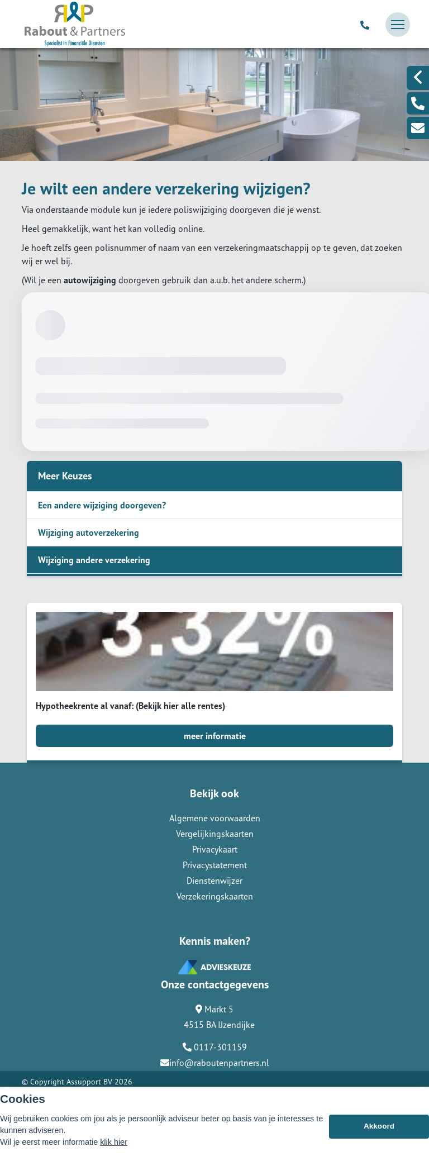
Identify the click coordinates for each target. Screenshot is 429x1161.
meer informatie (215, 735)
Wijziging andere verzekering (94, 559)
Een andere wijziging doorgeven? (102, 505)
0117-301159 (215, 1047)
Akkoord (379, 1126)
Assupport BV (89, 1082)
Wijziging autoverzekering (88, 532)
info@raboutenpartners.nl (214, 1062)
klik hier (113, 1142)
